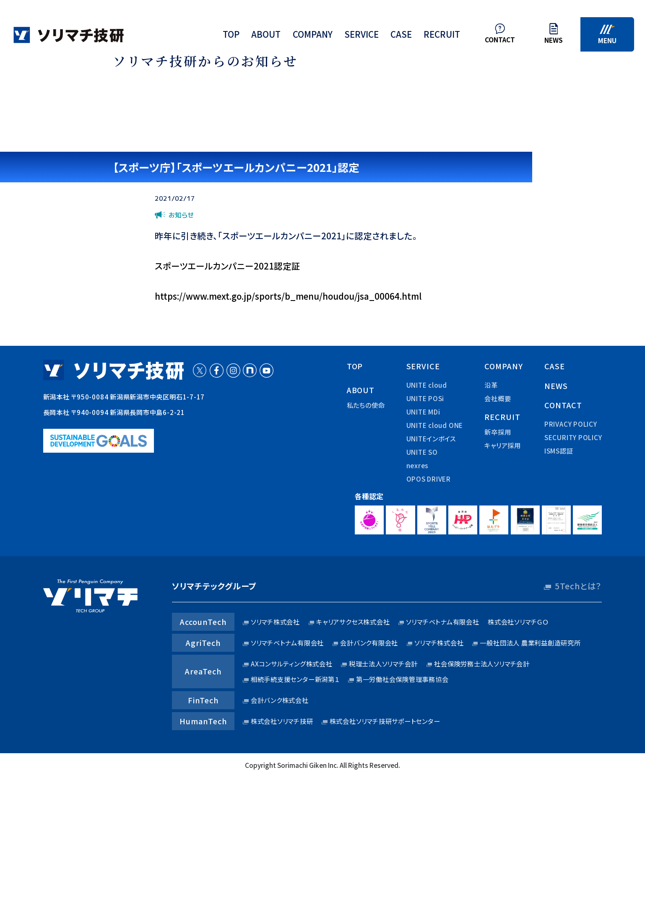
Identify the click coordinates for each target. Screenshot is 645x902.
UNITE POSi (425, 398)
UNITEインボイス (431, 438)
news (556, 385)
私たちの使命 (366, 405)
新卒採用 (497, 431)
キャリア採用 (502, 445)
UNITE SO (422, 451)
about (266, 36)
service (361, 36)
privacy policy (570, 423)
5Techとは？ (578, 586)
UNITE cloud (426, 384)
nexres (417, 465)
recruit (442, 36)
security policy (573, 437)
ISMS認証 (558, 450)
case (401, 36)
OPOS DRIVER (428, 478)
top (231, 36)
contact (563, 404)
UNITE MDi (423, 411)
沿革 (491, 384)
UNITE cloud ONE (434, 425)
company (313, 36)
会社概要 (497, 398)
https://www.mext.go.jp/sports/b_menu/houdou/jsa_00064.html (288, 296)
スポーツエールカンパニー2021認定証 (227, 265)
